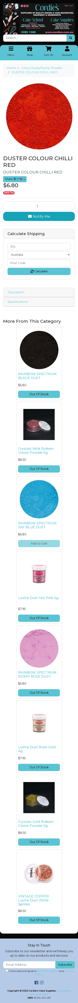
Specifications (18, 302)
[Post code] (39, 263)
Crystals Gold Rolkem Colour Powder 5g (36, 824)
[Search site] (71, 38)
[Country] (39, 254)
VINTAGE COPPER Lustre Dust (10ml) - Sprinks (34, 900)
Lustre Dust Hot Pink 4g (38, 598)
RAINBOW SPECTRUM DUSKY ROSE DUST (37, 674)
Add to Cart (39, 543)
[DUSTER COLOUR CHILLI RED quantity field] (39, 206)
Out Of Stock (39, 394)
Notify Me (39, 216)
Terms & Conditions (47, 971)
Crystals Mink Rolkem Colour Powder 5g (36, 451)
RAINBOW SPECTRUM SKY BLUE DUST (37, 525)
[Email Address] (29, 964)
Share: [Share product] (14, 179)
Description (16, 292)
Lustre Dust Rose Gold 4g (37, 749)
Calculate (39, 271)
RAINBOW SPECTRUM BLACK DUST (37, 376)
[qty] (39, 246)
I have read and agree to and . (39, 972)
